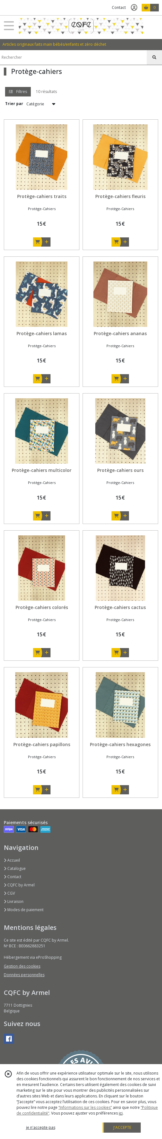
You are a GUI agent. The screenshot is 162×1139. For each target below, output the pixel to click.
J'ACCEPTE (122, 1127)
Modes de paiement (24, 909)
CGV (9, 893)
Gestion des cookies (22, 966)
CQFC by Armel (19, 885)
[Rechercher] (154, 57)
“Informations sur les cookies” (85, 1107)
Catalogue (15, 868)
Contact (119, 7)
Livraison (14, 901)
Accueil (12, 860)
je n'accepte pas (40, 1127)
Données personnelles (24, 974)
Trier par (14, 103)
